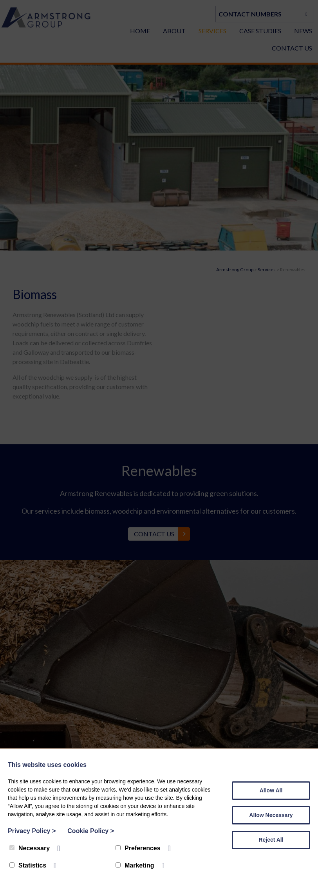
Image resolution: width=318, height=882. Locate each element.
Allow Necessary (271, 815)
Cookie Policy (90, 831)
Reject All (270, 840)
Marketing (135, 865)
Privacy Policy (32, 831)
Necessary (29, 848)
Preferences (138, 848)
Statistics (27, 865)
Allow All (271, 790)
